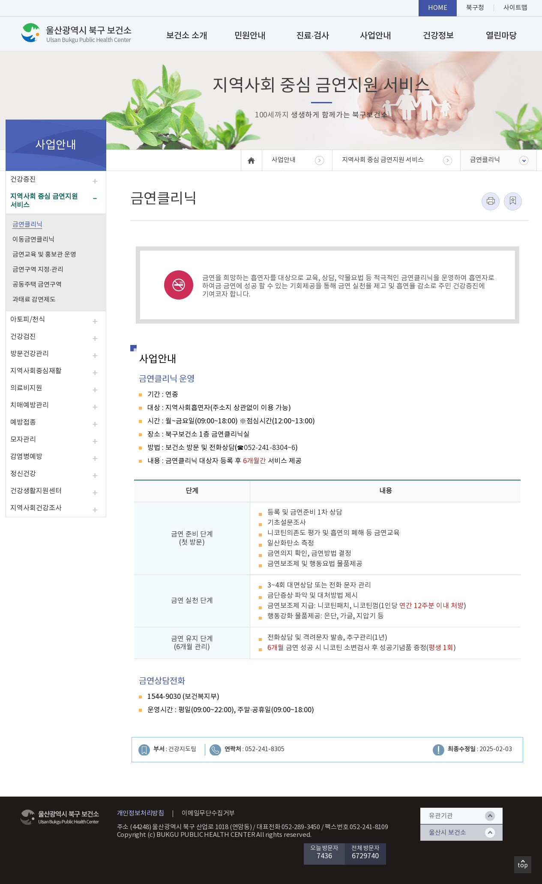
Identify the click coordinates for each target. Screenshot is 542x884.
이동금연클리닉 (33, 239)
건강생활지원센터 (36, 491)
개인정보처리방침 (140, 813)
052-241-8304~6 (269, 448)
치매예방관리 (29, 405)
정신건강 (23, 474)
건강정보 (438, 36)
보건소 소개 (186, 36)
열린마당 (501, 36)
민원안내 (249, 36)
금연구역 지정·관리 (37, 269)
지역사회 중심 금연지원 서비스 (44, 201)
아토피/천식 (27, 320)
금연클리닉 (27, 224)
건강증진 (23, 179)
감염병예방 (26, 457)
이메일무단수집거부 (208, 813)
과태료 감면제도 (34, 299)
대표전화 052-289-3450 (288, 827)
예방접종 (23, 422)
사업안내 (375, 36)
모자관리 (23, 439)
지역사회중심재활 (36, 371)
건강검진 (23, 337)
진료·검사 (312, 36)
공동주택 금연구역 (37, 284)
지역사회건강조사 (36, 508)
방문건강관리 (29, 354)
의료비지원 (26, 388)
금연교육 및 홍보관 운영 (44, 254)
